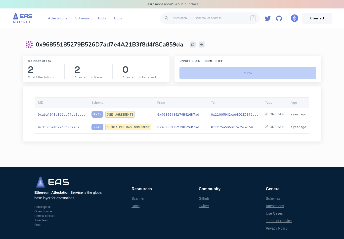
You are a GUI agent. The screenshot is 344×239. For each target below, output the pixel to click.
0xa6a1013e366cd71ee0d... (62, 114)
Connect (317, 18)
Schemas (82, 18)
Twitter (204, 206)
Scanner (137, 198)
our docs (191, 4)
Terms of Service (279, 221)
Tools (101, 18)
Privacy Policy (276, 228)
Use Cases (274, 213)
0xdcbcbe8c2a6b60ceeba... (62, 127)
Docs (118, 18)
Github (204, 198)
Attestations (57, 18)
